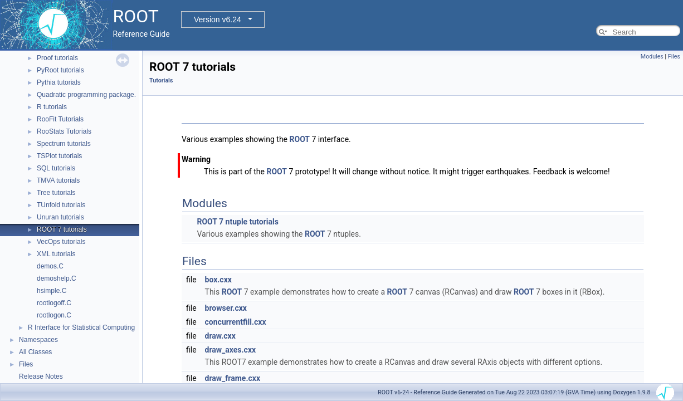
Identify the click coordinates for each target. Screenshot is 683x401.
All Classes (35, 352)
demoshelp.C (56, 278)
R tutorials (52, 107)
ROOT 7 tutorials (62, 229)
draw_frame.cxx (232, 378)
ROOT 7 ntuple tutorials (237, 221)
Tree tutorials (56, 193)
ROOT (300, 139)
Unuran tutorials (60, 217)
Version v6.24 (217, 19)
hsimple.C (51, 291)
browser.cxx (226, 308)
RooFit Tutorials (60, 119)
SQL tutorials (56, 168)
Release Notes (41, 376)
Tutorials (161, 80)
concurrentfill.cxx (235, 321)
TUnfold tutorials (61, 205)
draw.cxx (220, 335)
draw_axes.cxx (230, 349)
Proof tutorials (57, 58)
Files (26, 364)
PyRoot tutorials (60, 70)
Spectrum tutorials (64, 144)
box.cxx (218, 279)
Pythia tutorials (59, 82)
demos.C (50, 266)
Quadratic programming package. (86, 95)
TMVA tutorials (58, 180)
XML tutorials (56, 254)
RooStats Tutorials (64, 131)
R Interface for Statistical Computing (81, 327)
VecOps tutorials (61, 242)
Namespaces (38, 340)
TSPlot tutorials (59, 156)
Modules (652, 56)
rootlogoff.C (54, 303)
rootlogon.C (54, 315)
